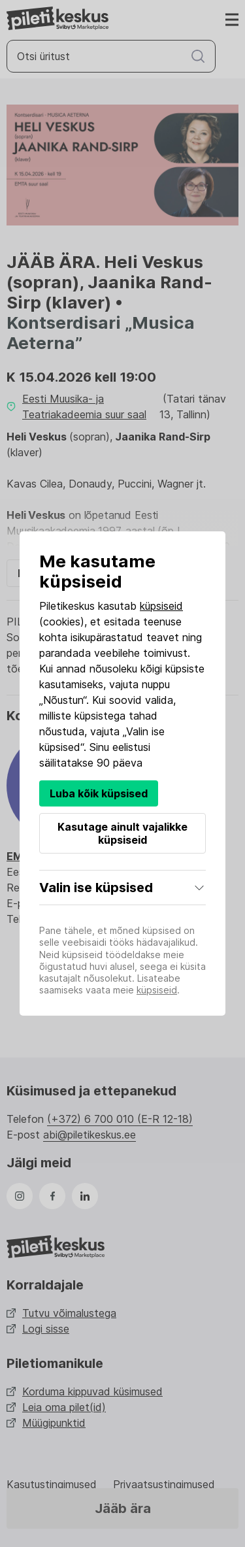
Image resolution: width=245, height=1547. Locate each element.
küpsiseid (161, 605)
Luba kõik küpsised (99, 793)
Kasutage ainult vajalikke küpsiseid (122, 833)
